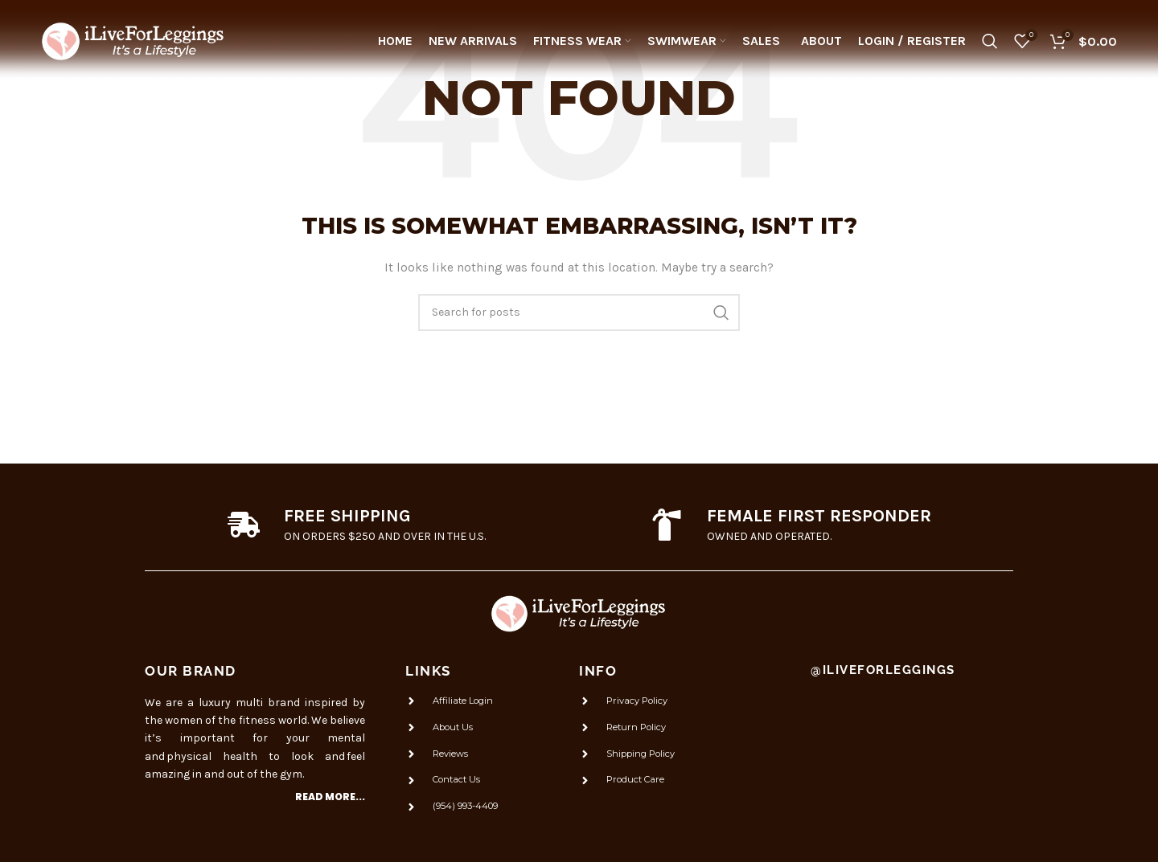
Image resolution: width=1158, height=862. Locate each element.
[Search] (990, 44)
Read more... (330, 796)
